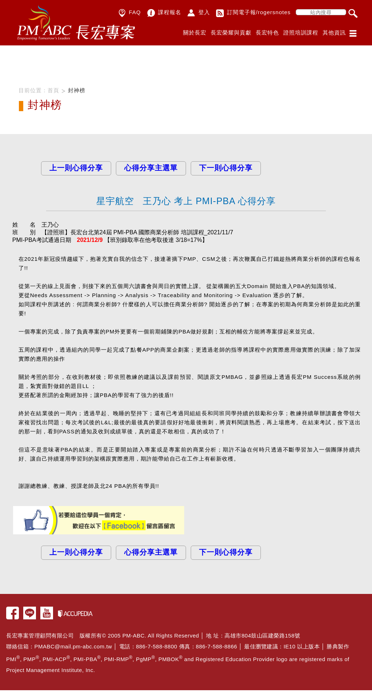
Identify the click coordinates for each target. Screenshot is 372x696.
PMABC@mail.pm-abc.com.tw (73, 646)
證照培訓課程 (300, 32)
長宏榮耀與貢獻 (231, 32)
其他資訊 (334, 32)
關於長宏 (194, 32)
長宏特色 (267, 32)
